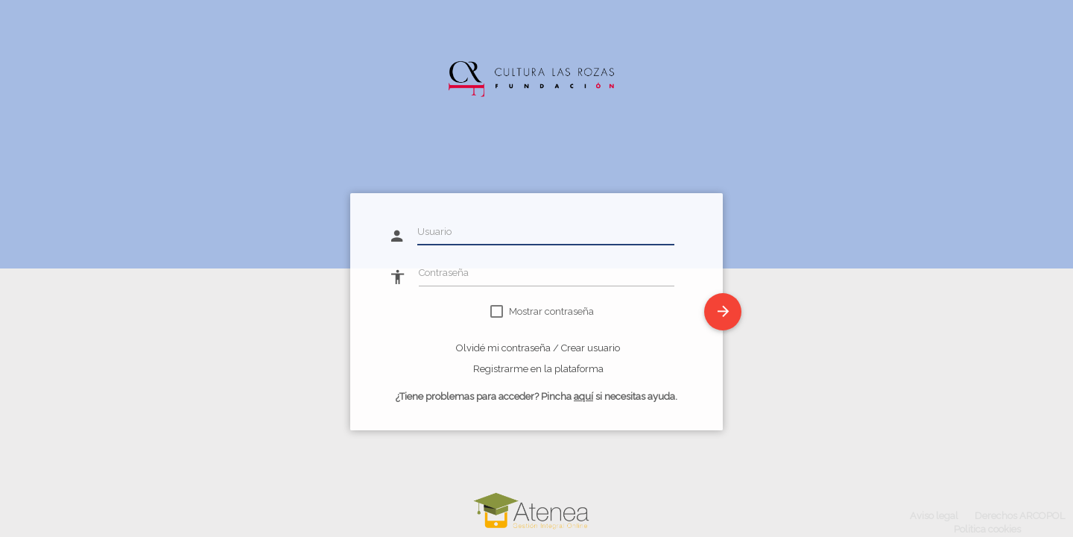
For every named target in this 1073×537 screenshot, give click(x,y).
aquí (583, 396)
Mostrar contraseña (551, 311)
